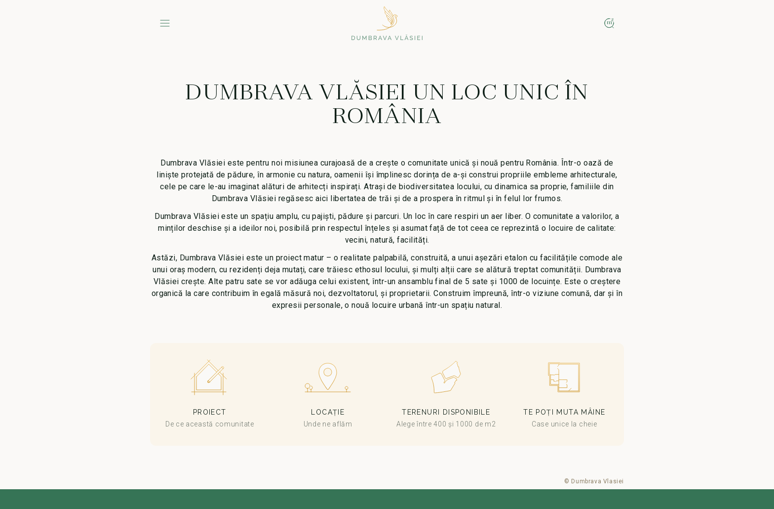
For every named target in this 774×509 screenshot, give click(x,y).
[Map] (609, 23)
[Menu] (165, 23)
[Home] (387, 23)
